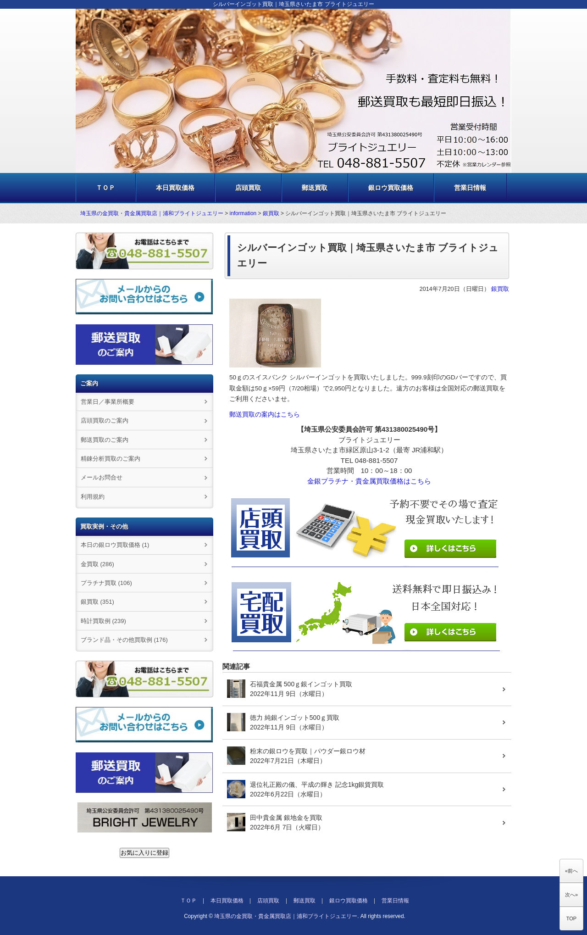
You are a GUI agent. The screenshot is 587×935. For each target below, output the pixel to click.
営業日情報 (470, 187)
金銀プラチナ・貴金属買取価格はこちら (369, 481)
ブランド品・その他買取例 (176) (124, 639)
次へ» (571, 894)
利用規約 (93, 496)
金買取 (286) (97, 564)
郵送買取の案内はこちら (264, 414)
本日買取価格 (175, 187)
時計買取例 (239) (103, 621)
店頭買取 (248, 187)
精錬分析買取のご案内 (110, 458)
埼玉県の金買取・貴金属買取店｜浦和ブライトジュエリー (151, 213)
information (243, 213)
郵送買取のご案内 (104, 439)
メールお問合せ (101, 477)
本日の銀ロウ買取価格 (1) (115, 544)
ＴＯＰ (105, 187)
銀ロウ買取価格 (390, 187)
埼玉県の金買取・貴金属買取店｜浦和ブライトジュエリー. (286, 916)
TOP (571, 918)
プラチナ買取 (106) (106, 582)
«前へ (571, 871)
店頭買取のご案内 (104, 420)
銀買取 (271, 213)
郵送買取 (314, 187)
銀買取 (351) (97, 601)
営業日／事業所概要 (107, 401)
